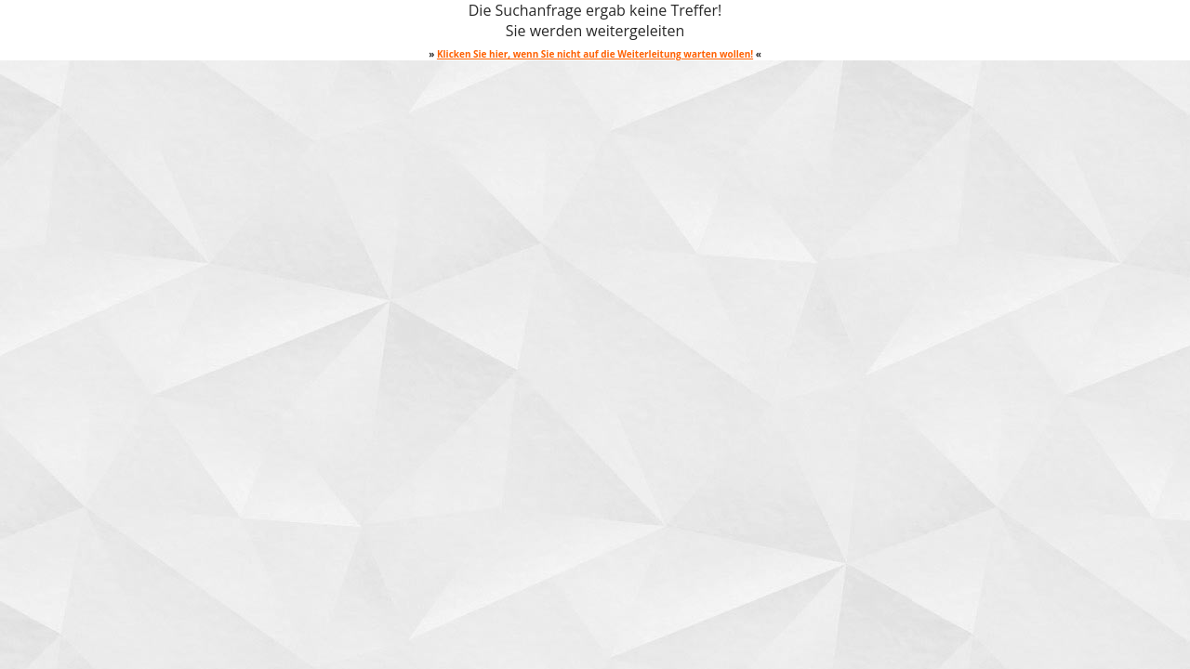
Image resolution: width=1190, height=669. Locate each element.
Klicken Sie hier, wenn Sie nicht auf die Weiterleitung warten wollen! (595, 53)
